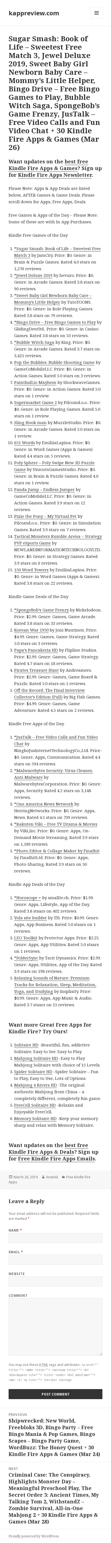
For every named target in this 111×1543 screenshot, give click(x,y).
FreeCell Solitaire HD (35, 1105)
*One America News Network (43, 804)
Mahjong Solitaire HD (36, 1058)
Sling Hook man (30, 422)
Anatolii (52, 1177)
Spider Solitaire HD (33, 1071)
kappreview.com (34, 13)
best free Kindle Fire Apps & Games (48, 164)
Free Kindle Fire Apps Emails (56, 1158)
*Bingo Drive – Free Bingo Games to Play (55, 322)
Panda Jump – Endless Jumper (44, 489)
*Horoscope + (27, 897)
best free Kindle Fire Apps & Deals (48, 1148)
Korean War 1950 (31, 630)
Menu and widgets (96, 18)
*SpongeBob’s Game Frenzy (41, 610)
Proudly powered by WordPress (34, 1536)
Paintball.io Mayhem (35, 382)
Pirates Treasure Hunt (36, 670)
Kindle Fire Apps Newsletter (55, 174)
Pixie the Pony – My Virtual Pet (45, 516)
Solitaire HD (26, 1045)
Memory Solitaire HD (35, 1118)
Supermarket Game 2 (35, 402)
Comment (18, 1295)
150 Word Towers (31, 569)
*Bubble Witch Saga (34, 342)
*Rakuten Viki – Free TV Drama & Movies (55, 824)
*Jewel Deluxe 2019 (33, 275)
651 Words (24, 442)
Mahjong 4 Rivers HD (35, 1085)
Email (16, 1252)
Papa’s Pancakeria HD (36, 650)
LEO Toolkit (25, 937)
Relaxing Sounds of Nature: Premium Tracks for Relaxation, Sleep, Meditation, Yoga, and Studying (55, 984)
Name (15, 1230)
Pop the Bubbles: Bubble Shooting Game (54, 362)
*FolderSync (26, 958)
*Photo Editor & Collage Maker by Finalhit (57, 850)
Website (17, 1273)
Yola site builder (30, 917)
